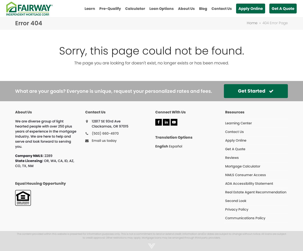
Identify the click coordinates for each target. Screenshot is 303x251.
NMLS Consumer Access (245, 175)
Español (175, 146)
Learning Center (238, 123)
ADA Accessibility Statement (249, 183)
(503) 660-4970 (105, 133)
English (161, 146)
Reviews (232, 157)
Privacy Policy (236, 209)
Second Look (235, 200)
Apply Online (235, 140)
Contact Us (234, 131)
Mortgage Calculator (242, 166)
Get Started (256, 91)
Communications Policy (245, 218)
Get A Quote (235, 149)
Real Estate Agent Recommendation (255, 192)
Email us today (104, 140)
